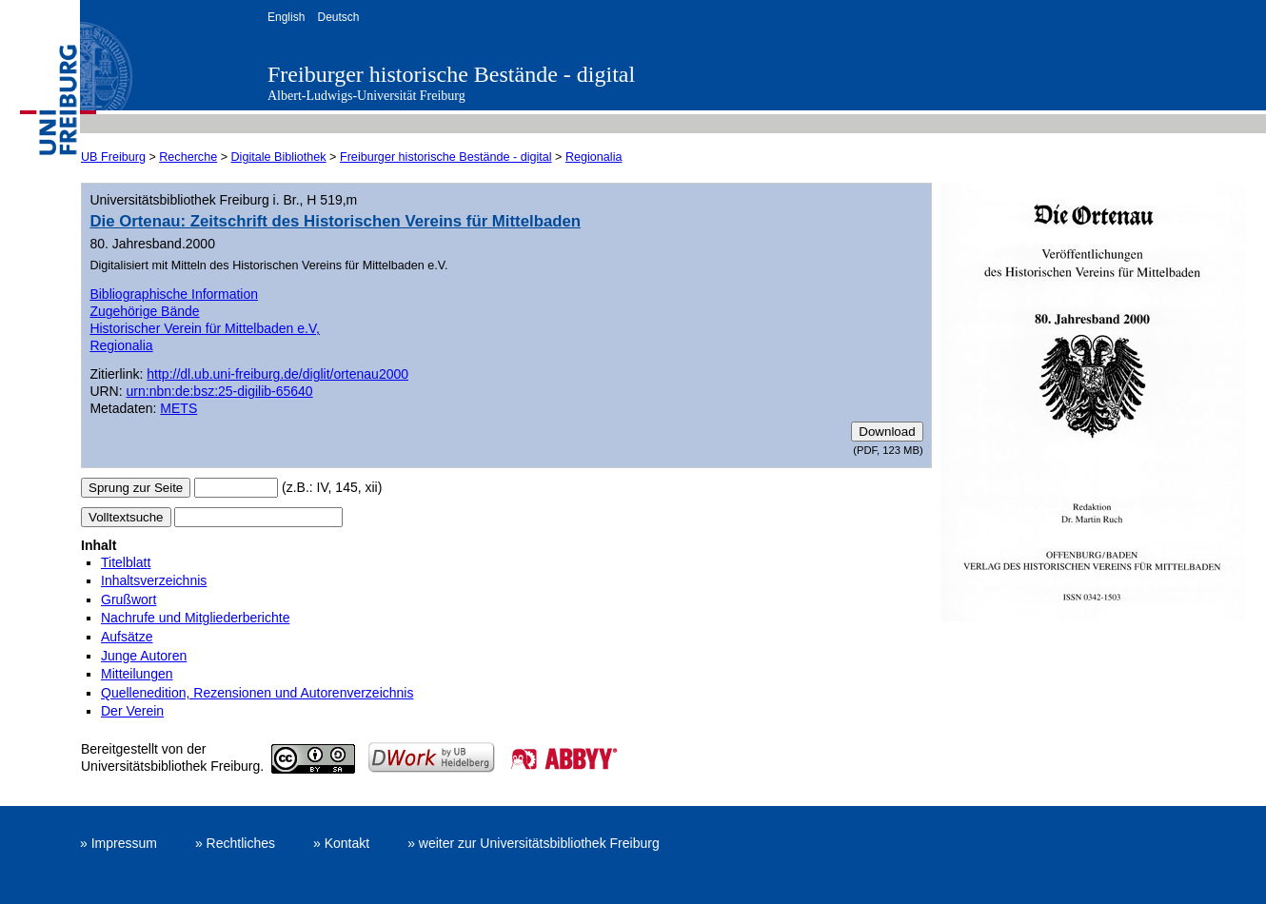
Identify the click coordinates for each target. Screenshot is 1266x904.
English (286, 17)
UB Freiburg (113, 157)
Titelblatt (125, 562)
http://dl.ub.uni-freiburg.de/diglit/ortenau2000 (277, 374)
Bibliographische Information (173, 294)
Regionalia (594, 157)
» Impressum (118, 843)
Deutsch (338, 17)
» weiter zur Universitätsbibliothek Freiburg (533, 843)
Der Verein (132, 710)
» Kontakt (341, 843)
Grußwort (128, 599)
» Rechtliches (235, 843)
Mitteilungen (137, 673)
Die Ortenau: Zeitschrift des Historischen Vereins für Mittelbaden (335, 221)
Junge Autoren (144, 655)
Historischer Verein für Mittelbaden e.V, (204, 328)
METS (178, 408)
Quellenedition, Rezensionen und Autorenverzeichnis (257, 692)
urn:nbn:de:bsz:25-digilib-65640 (220, 391)
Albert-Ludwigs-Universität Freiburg (366, 95)
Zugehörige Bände (144, 311)
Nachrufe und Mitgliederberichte (195, 617)
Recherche (188, 157)
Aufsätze (126, 636)
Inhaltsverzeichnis (154, 580)
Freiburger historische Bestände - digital (451, 74)
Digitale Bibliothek (278, 157)
